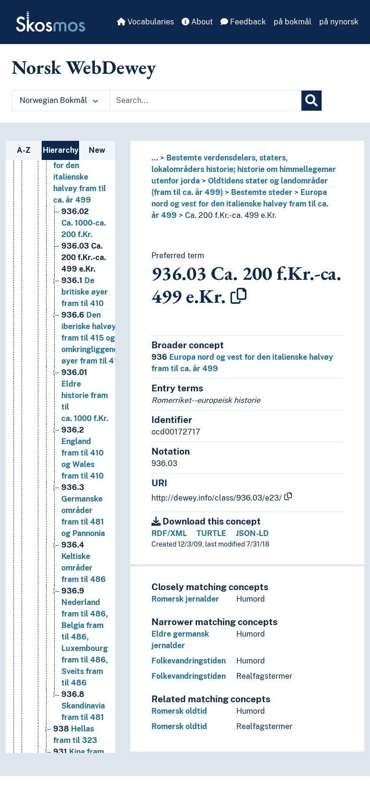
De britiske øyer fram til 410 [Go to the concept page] (84, 292)
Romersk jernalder (185, 599)
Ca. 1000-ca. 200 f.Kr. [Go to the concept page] (83, 223)
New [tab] (97, 150)
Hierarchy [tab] (61, 150)
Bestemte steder (261, 192)
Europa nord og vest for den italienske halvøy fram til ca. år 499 (239, 204)
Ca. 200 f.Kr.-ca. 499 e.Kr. (231, 215)
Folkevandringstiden (188, 660)
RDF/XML (169, 533)
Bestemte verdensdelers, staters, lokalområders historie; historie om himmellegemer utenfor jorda (243, 169)
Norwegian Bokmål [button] (59, 100)
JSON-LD (252, 533)
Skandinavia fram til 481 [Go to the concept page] (83, 706)
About (197, 21)
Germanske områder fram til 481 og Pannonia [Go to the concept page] (83, 510)
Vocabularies (145, 21)
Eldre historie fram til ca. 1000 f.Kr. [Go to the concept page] (84, 395)
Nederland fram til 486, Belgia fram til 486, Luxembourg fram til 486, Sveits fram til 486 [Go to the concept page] (84, 636)
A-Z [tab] (24, 150)
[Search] (311, 100)
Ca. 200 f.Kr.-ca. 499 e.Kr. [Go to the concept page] (83, 257)
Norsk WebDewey (84, 67)
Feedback (243, 21)
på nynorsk (338, 21)
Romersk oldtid (179, 711)
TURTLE (211, 533)
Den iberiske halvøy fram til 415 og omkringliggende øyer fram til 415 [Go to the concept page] (92, 337)
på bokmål (293, 21)
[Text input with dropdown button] (205, 100)
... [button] (154, 157)
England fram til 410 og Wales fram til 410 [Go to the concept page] (82, 452)
